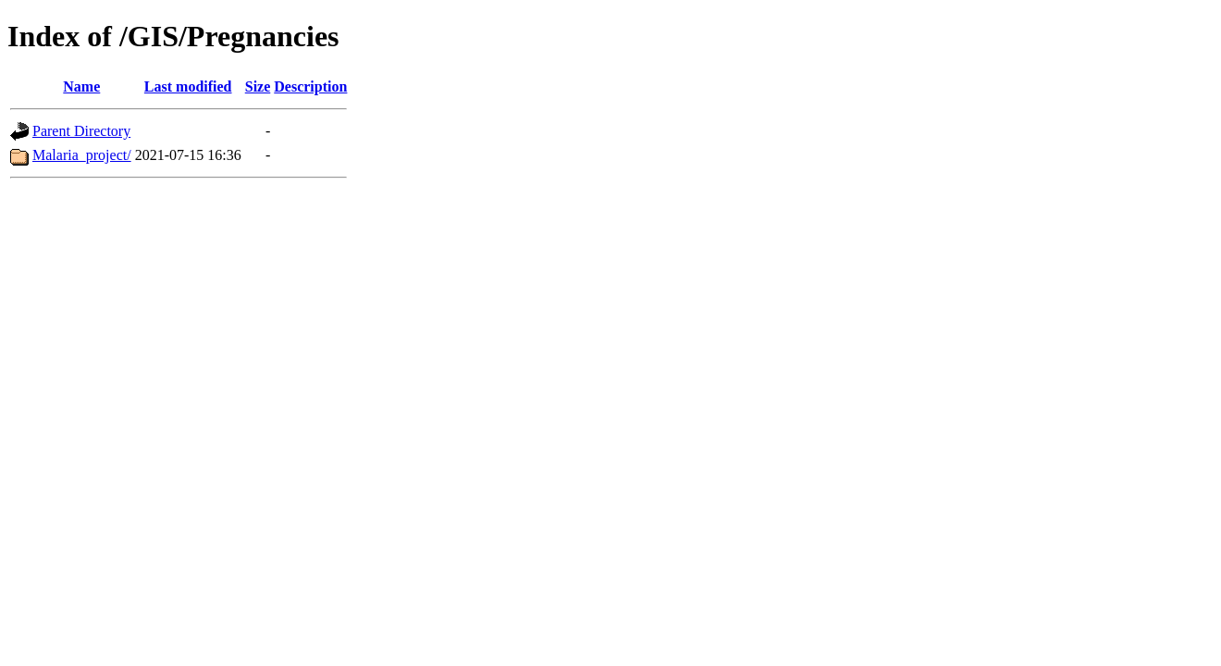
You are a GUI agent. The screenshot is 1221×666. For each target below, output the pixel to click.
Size (258, 86)
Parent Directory (81, 131)
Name (81, 86)
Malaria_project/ (81, 155)
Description (310, 86)
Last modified (188, 86)
